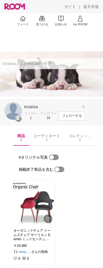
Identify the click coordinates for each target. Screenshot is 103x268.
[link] (32, 202)
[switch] (54, 157)
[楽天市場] (91, 6)
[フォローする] (72, 116)
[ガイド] (70, 6)
